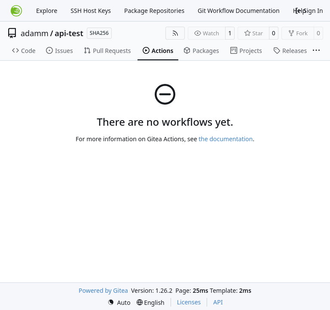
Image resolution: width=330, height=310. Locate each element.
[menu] (119, 302)
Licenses (189, 302)
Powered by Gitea (103, 290)
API (218, 302)
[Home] (16, 11)
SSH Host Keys (90, 10)
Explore (46, 10)
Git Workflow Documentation (239, 10)
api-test (69, 33)
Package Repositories (154, 10)
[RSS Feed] (175, 33)
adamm (35, 33)
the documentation (226, 139)
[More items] (316, 50)
